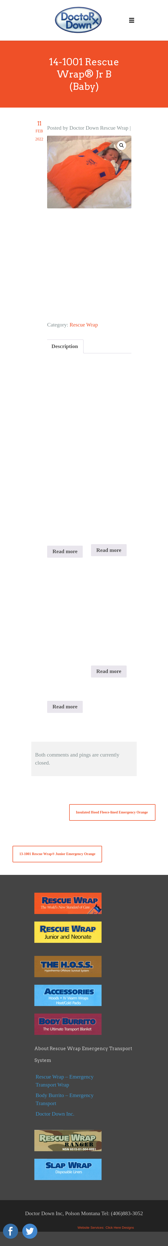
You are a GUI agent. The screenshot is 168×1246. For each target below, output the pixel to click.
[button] (121, 145)
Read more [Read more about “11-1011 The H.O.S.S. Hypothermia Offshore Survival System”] (64, 707)
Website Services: (90, 1227)
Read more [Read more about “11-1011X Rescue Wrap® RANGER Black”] (64, 551)
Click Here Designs (120, 1227)
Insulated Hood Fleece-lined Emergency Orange (112, 812)
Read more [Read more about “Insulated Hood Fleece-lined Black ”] (108, 671)
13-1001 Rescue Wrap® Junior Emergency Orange (57, 854)
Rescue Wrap (83, 325)
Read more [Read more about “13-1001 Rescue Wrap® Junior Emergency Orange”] (108, 550)
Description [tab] (64, 346)
